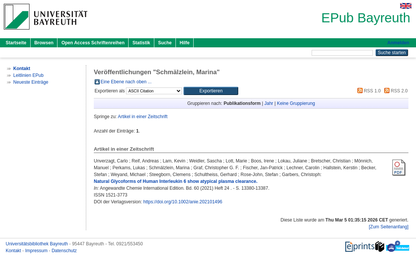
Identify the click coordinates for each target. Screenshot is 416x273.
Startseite (16, 42)
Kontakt (14, 250)
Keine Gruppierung (296, 103)
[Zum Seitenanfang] (388, 226)
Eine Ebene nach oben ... (126, 81)
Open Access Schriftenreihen (92, 42)
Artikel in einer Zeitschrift (142, 116)
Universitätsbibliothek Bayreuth (37, 243)
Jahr (268, 103)
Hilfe (184, 42)
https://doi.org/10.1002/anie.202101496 (182, 201)
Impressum (37, 250)
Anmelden (398, 42)
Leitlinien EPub (28, 75)
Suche (165, 42)
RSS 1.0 (368, 91)
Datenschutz (64, 250)
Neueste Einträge (30, 82)
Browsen (44, 42)
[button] (210, 91)
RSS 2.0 (395, 91)
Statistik (141, 42)
